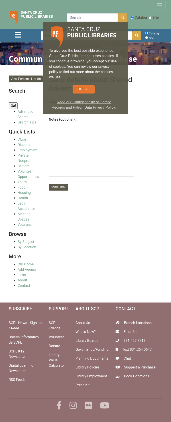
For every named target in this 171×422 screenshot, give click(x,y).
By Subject (26, 242)
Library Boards (86, 340)
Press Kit (82, 385)
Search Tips (27, 122)
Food (22, 187)
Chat (127, 358)
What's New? (85, 332)
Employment (27, 150)
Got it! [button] (83, 89)
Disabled (24, 145)
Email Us (130, 332)
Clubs (22, 139)
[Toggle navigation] (159, 5)
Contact (24, 285)
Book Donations (136, 376)
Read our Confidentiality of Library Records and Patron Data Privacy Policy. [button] (84, 104)
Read (15, 328)
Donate (54, 346)
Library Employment (91, 376)
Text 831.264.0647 (137, 349)
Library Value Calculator (57, 360)
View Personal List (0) (26, 79)
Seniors (24, 166)
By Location (27, 247)
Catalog (139, 17)
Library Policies (87, 367)
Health (23, 198)
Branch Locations (138, 323)
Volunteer (56, 337)
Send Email (58, 187)
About (22, 280)
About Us (82, 323)
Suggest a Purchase (140, 367)
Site (154, 17)
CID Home (26, 264)
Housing (24, 193)
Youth (22, 182)
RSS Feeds (17, 380)
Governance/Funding (91, 349)
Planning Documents (91, 358)
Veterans (25, 225)
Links (22, 275)
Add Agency (27, 269)
